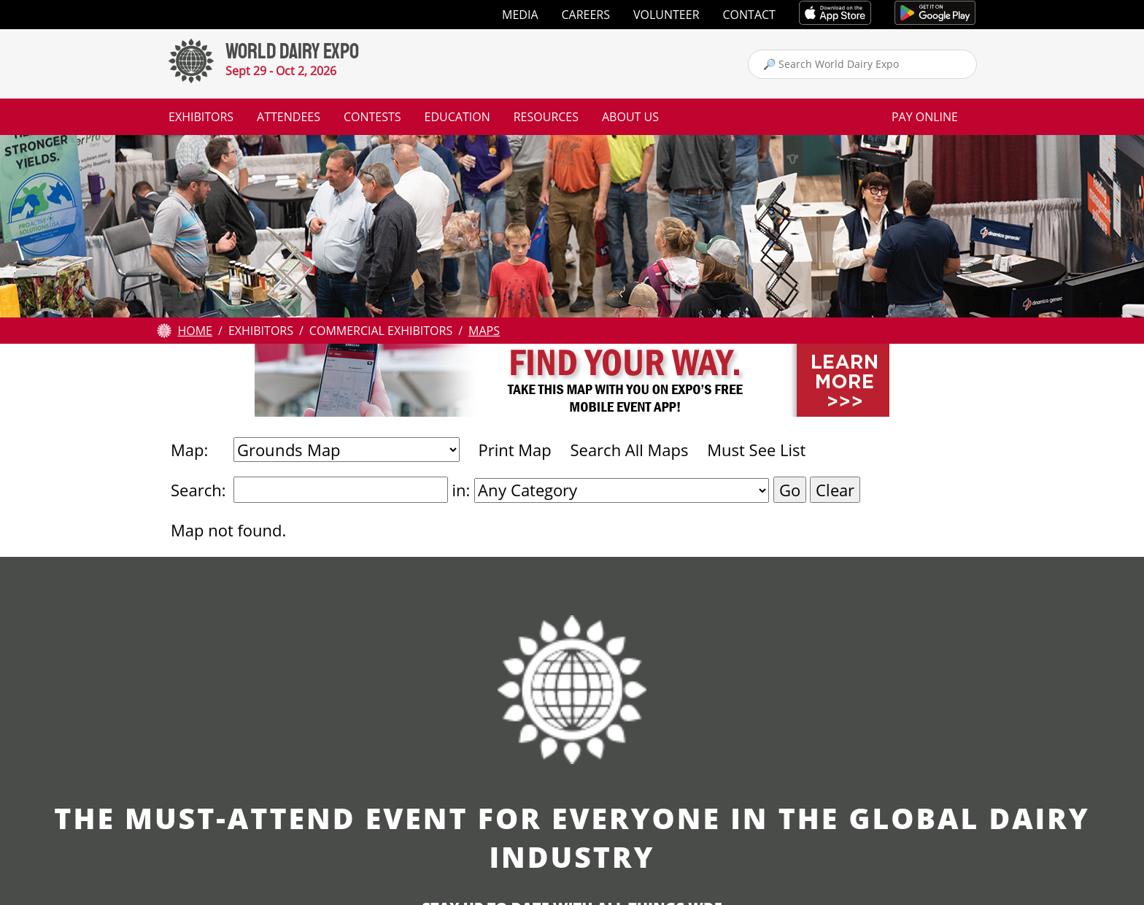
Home (194, 331)
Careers (586, 15)
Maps (484, 331)
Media (520, 15)
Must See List (756, 450)
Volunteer (666, 15)
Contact (749, 15)
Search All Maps (629, 450)
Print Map (514, 450)
